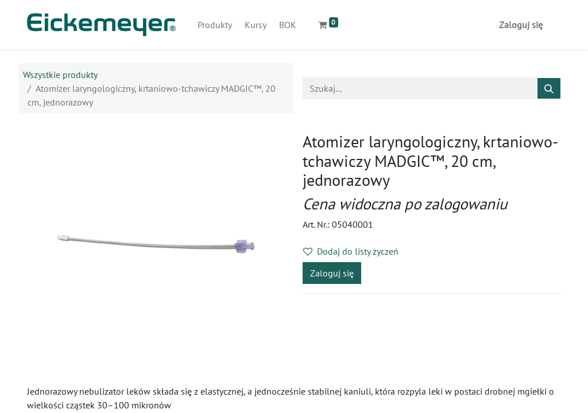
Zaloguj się (521, 24)
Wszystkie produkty (60, 74)
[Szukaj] (549, 88)
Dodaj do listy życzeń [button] (351, 251)
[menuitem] (215, 24)
